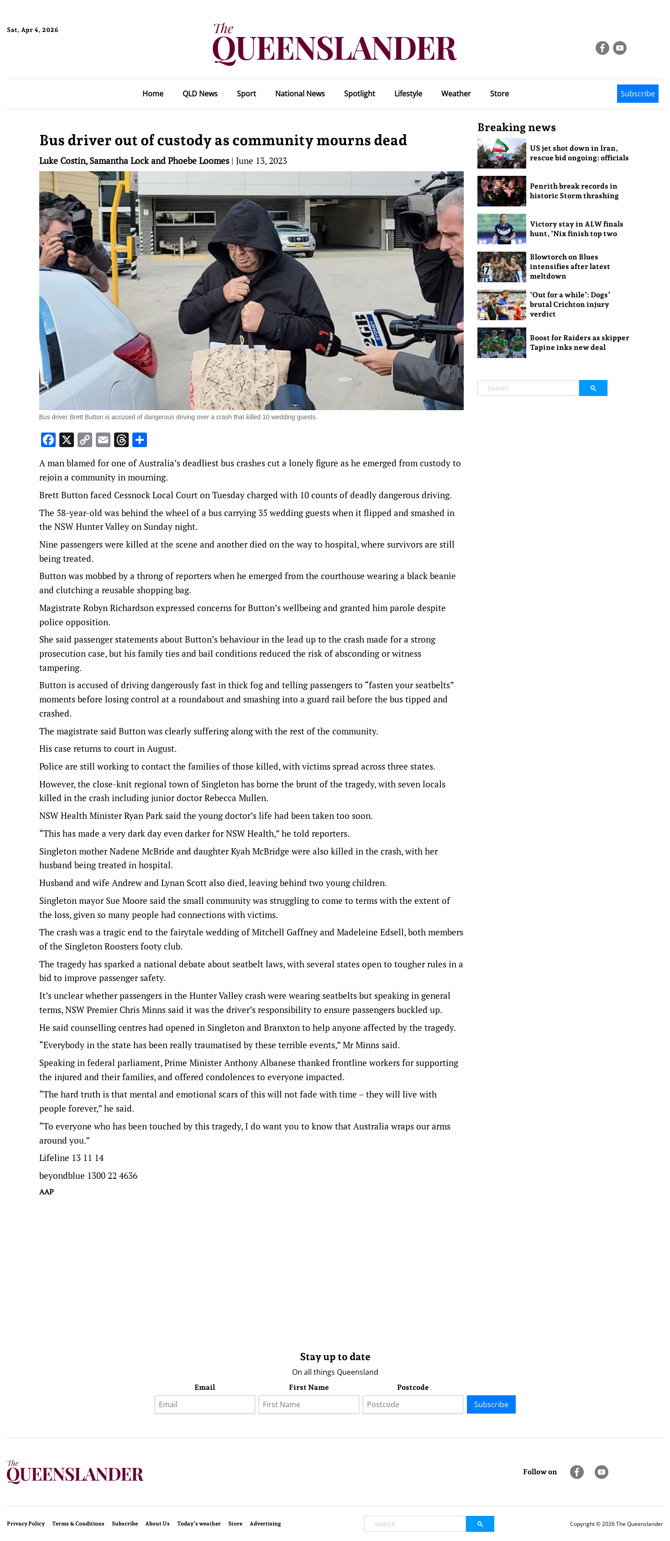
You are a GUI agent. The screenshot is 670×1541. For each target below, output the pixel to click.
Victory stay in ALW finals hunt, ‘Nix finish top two (576, 229)
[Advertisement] (251, 1271)
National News (300, 94)
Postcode (413, 1387)
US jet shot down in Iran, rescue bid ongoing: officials (579, 153)
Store (499, 94)
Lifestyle (408, 94)
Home (152, 94)
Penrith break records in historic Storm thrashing (574, 191)
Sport (246, 94)
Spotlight (359, 94)
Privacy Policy (26, 1523)
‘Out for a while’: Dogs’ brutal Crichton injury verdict (570, 304)
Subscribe (638, 94)
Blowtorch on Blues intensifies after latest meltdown (570, 266)
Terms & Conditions (78, 1523)
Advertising (265, 1523)
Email (204, 1387)
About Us (157, 1523)
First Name (309, 1387)
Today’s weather (199, 1523)
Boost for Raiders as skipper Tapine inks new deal (579, 342)
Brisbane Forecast (51, 60)
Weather (456, 94)
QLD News (200, 94)
